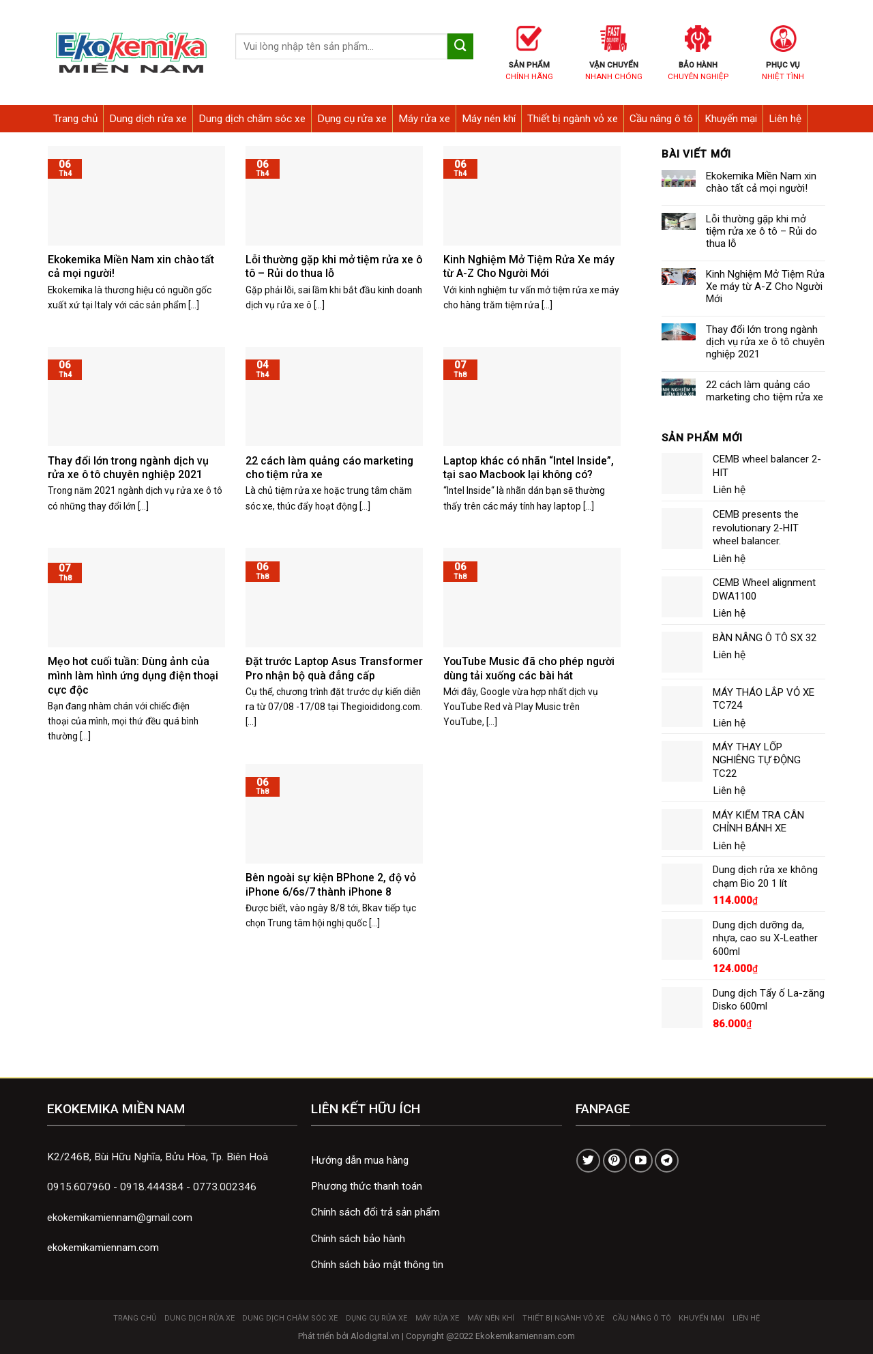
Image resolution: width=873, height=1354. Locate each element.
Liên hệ (785, 119)
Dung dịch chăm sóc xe (252, 119)
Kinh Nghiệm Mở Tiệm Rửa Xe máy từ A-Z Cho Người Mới (765, 286)
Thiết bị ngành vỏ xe (572, 119)
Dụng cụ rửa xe (352, 119)
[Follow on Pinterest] (615, 1161)
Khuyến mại (731, 119)
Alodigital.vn (375, 1336)
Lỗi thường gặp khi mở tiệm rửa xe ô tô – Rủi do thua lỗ (761, 231)
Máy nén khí (489, 119)
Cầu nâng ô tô (661, 119)
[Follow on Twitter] (588, 1161)
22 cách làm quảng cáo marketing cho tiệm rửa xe (764, 391)
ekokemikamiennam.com (103, 1247)
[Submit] (460, 46)
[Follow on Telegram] (667, 1161)
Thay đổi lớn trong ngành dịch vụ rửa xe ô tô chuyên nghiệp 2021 (765, 341)
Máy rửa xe (424, 119)
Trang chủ (75, 119)
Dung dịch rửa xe (148, 119)
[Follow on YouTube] (641, 1161)
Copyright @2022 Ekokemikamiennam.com (490, 1336)
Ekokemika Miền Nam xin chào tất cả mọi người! (761, 182)
